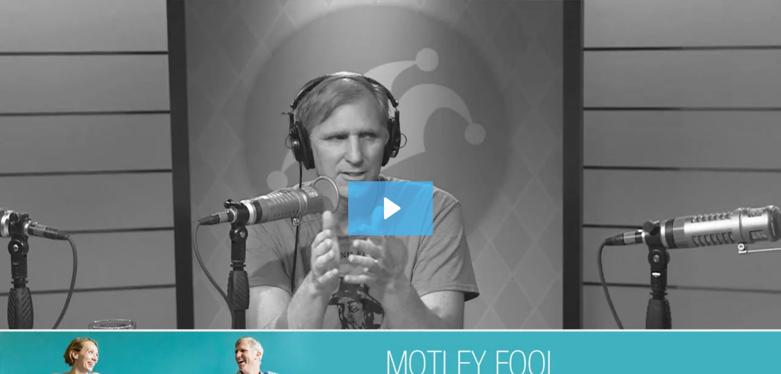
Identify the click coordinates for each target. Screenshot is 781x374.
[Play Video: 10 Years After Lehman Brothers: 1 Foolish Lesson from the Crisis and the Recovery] (390, 208)
